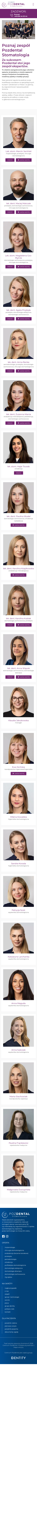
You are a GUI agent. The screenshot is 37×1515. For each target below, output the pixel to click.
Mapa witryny (18, 1347)
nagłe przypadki (11, 1288)
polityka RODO (9, 1309)
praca (7, 1303)
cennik (7, 1300)
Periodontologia (10, 1259)
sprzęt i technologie (12, 1297)
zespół (7, 1294)
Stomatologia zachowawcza (15, 1274)
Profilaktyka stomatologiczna (15, 1265)
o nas (7, 1291)
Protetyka (8, 1256)
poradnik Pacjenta (11, 1329)
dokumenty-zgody (11, 1332)
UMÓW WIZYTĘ (24, 160)
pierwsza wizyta (10, 1326)
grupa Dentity (10, 1306)
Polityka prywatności (26, 1345)
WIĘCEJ (10, 160)
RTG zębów (8, 1277)
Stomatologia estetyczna (14, 1268)
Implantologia (10, 1247)
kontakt (7, 1312)
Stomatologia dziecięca (13, 1271)
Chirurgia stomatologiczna (14, 1250)
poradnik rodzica (11, 1323)
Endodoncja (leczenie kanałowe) (16, 1253)
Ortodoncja (9, 1262)
